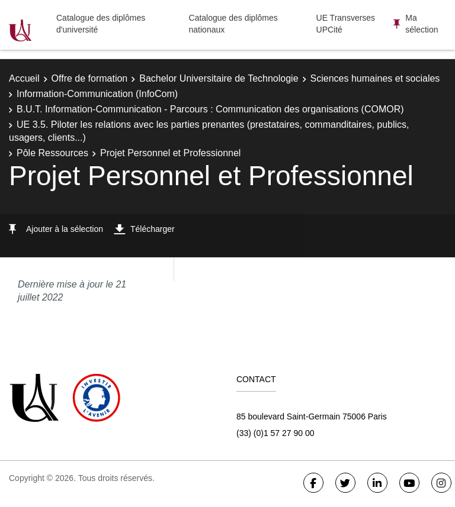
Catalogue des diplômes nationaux (233, 23)
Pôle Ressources (52, 153)
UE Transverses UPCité (346, 23)
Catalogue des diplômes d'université (100, 23)
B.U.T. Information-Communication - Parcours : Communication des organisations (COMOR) (210, 109)
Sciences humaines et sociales (375, 78)
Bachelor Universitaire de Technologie (218, 78)
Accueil (24, 78)
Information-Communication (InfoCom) (97, 94)
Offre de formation (90, 78)
